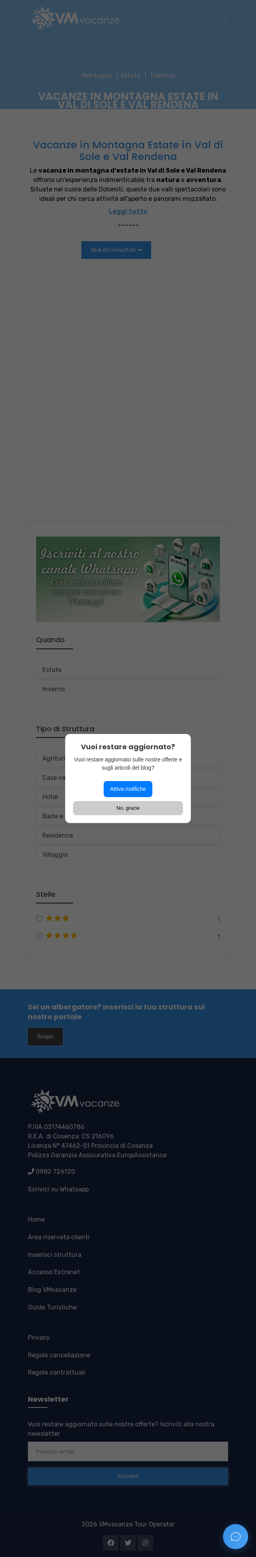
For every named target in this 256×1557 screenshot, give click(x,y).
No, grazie (127, 808)
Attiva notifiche (128, 789)
